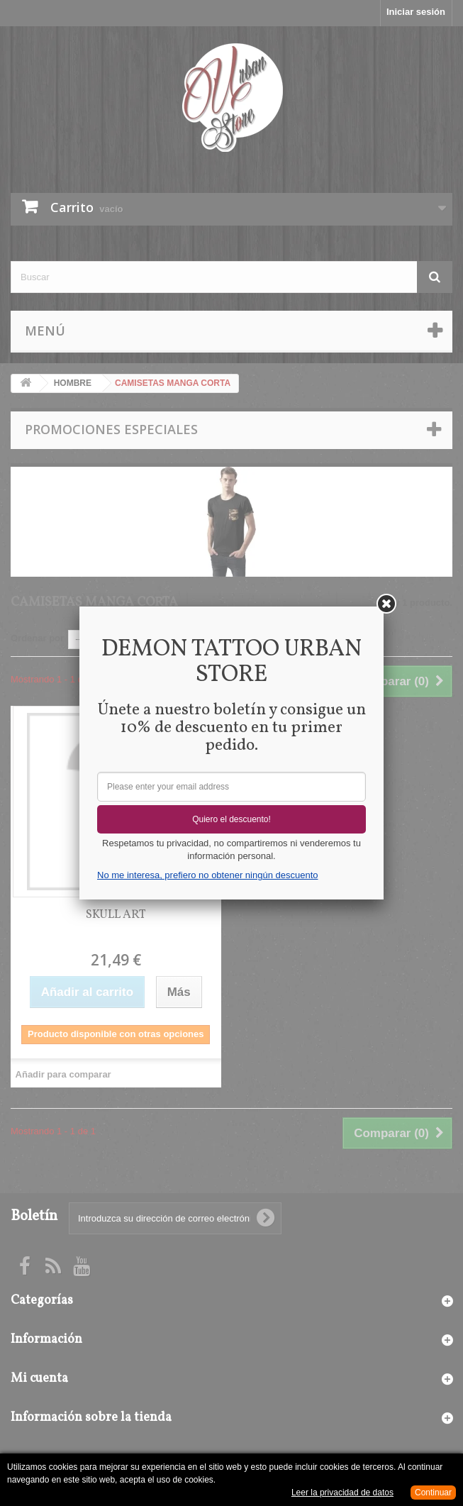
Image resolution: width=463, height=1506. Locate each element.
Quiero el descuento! (231, 819)
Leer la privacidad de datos (342, 1492)
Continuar (433, 1492)
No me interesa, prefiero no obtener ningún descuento (207, 875)
